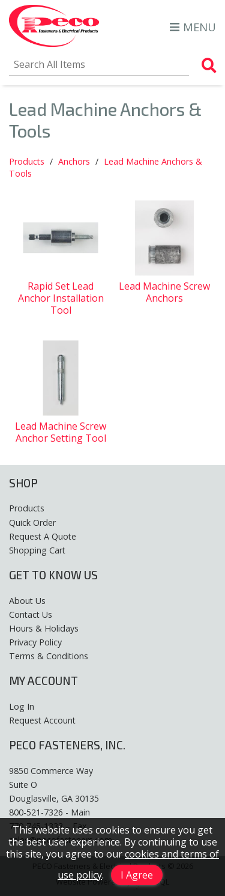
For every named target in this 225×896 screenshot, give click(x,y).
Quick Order (32, 522)
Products (26, 161)
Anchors (74, 161)
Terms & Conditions (48, 656)
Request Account (42, 720)
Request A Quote (42, 536)
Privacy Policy (35, 642)
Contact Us (30, 614)
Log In (21, 706)
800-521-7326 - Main (49, 812)
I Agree (137, 875)
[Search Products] (209, 65)
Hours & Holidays (44, 628)
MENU (193, 26)
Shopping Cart (37, 550)
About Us (27, 600)
